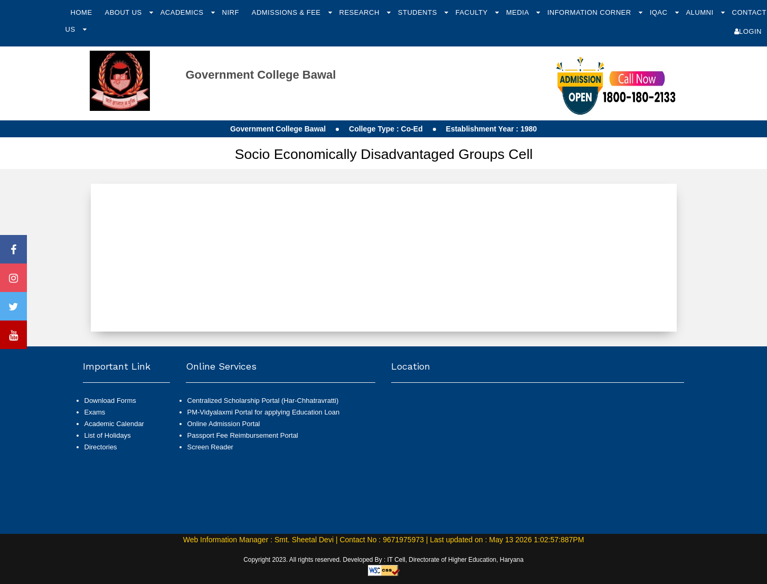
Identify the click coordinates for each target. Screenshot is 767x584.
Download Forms (110, 400)
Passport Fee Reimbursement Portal (242, 435)
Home (81, 12)
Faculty (473, 12)
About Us (124, 12)
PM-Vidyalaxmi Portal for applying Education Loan (263, 412)
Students (418, 12)
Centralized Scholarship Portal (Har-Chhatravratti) (263, 400)
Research (360, 12)
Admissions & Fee (287, 12)
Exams (95, 412)
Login (748, 31)
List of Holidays (107, 435)
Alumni (700, 12)
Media (518, 12)
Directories (100, 447)
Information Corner (590, 12)
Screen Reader (210, 447)
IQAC (660, 12)
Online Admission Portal (223, 424)
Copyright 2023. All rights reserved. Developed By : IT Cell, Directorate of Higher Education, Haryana (383, 559)
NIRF (230, 12)
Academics (183, 12)
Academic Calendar (114, 424)
